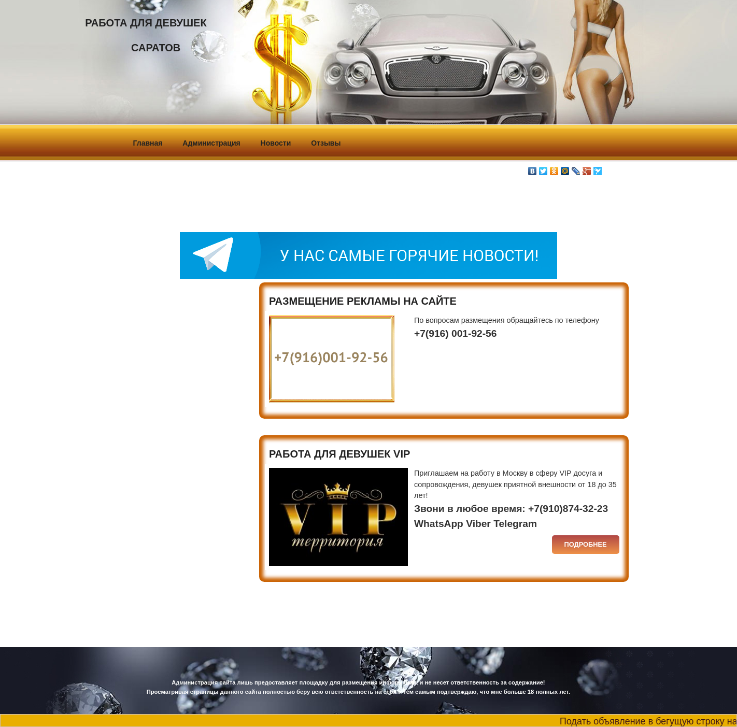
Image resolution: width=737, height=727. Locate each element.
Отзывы (326, 143)
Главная (148, 143)
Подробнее (585, 544)
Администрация (211, 143)
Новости (276, 143)
